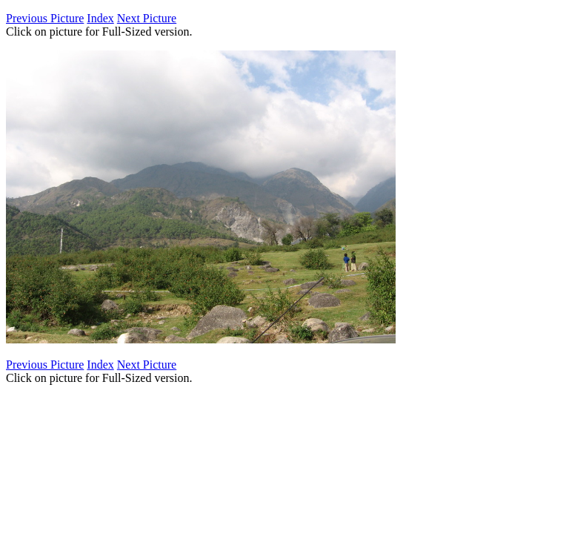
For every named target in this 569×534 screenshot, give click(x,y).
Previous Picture (45, 18)
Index (100, 18)
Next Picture (146, 18)
